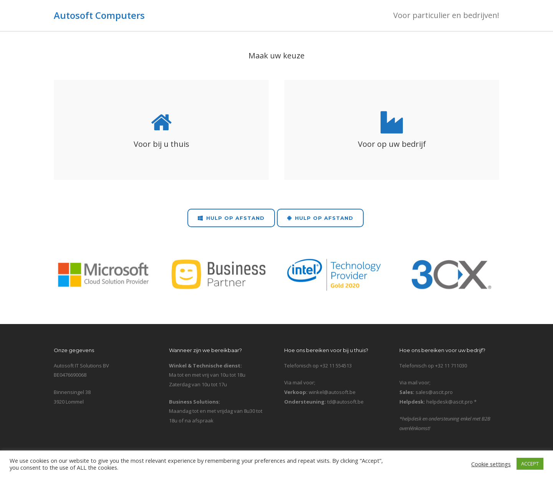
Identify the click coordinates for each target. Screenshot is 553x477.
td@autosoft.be (345, 401)
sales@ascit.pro (434, 392)
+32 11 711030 (451, 365)
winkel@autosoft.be (332, 392)
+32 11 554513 (336, 365)
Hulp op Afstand (231, 218)
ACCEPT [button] (530, 463)
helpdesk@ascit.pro (449, 401)
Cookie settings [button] (491, 463)
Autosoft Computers (99, 15)
